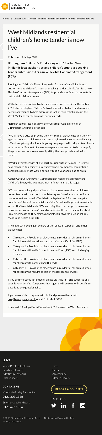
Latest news (19, 18)
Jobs (54, 366)
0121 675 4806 (13, 406)
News (55, 370)
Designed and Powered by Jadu (59, 418)
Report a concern (69, 389)
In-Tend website (74, 279)
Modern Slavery (61, 377)
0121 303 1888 (13, 396)
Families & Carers (13, 370)
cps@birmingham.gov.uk (22, 299)
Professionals (10, 377)
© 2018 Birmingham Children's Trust (21, 418)
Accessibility (59, 373)
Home (6, 18)
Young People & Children (16, 366)
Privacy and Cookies (13, 421)
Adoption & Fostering (14, 373)
